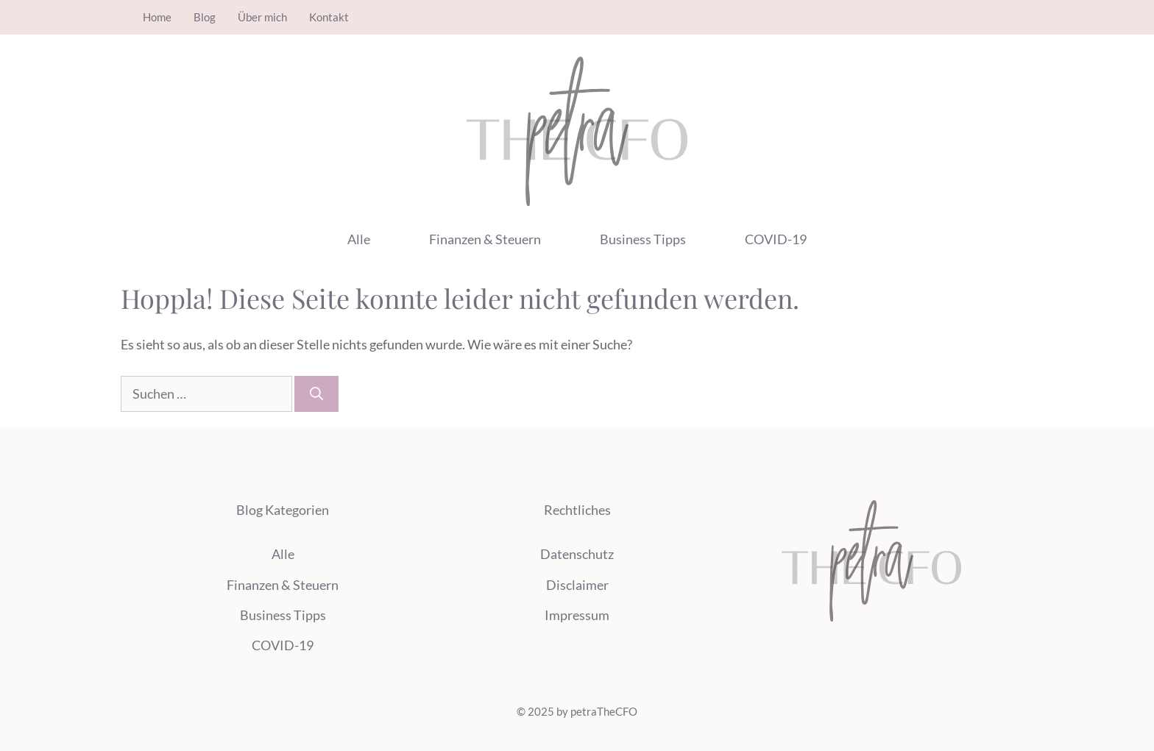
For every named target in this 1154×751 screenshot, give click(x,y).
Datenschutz (577, 554)
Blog (205, 17)
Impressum (577, 615)
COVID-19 (776, 239)
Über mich (262, 17)
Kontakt (329, 17)
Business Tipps (643, 239)
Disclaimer (577, 585)
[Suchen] (316, 394)
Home (157, 17)
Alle (358, 239)
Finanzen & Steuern (485, 239)
